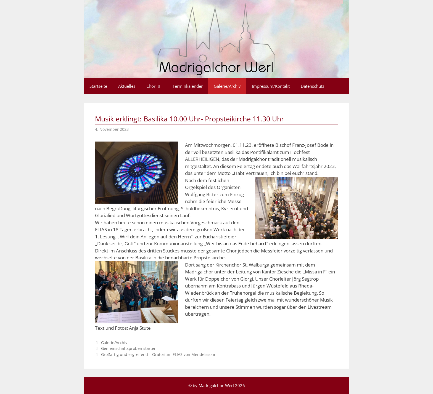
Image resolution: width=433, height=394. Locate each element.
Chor (156, 86)
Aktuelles (126, 86)
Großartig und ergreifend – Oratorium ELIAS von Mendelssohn (158, 354)
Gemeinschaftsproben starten (129, 348)
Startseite (98, 86)
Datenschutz (312, 86)
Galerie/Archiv (227, 86)
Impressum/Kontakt (271, 86)
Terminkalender (188, 86)
